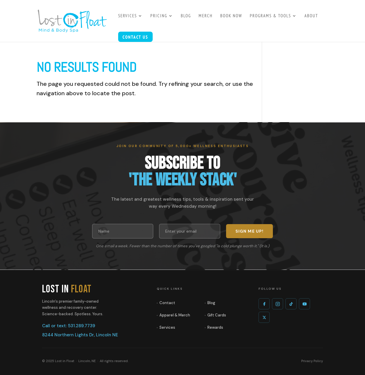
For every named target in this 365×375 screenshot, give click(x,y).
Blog (211, 302)
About (311, 16)
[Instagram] (277, 303)
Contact (167, 302)
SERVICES (127, 16)
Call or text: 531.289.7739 (68, 326)
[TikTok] (291, 303)
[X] (264, 317)
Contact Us (135, 37)
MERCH (206, 16)
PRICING (158, 16)
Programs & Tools (270, 16)
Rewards (215, 327)
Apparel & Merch (174, 315)
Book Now (231, 16)
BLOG (186, 16)
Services (167, 327)
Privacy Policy (312, 361)
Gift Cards (216, 315)
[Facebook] (264, 303)
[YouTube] (304, 303)
